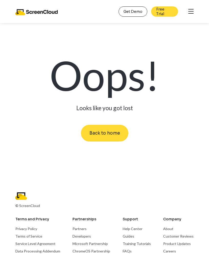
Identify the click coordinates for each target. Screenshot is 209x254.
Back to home (104, 133)
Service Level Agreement (35, 243)
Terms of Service (28, 236)
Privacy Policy (26, 229)
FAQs (127, 251)
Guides (128, 236)
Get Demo (132, 11)
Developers (81, 236)
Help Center (132, 229)
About (168, 229)
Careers (169, 251)
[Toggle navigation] (191, 11)
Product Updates (177, 243)
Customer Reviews (178, 236)
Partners (79, 229)
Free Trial (160, 11)
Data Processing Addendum (37, 251)
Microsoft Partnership (90, 243)
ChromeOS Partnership (91, 251)
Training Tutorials (137, 243)
